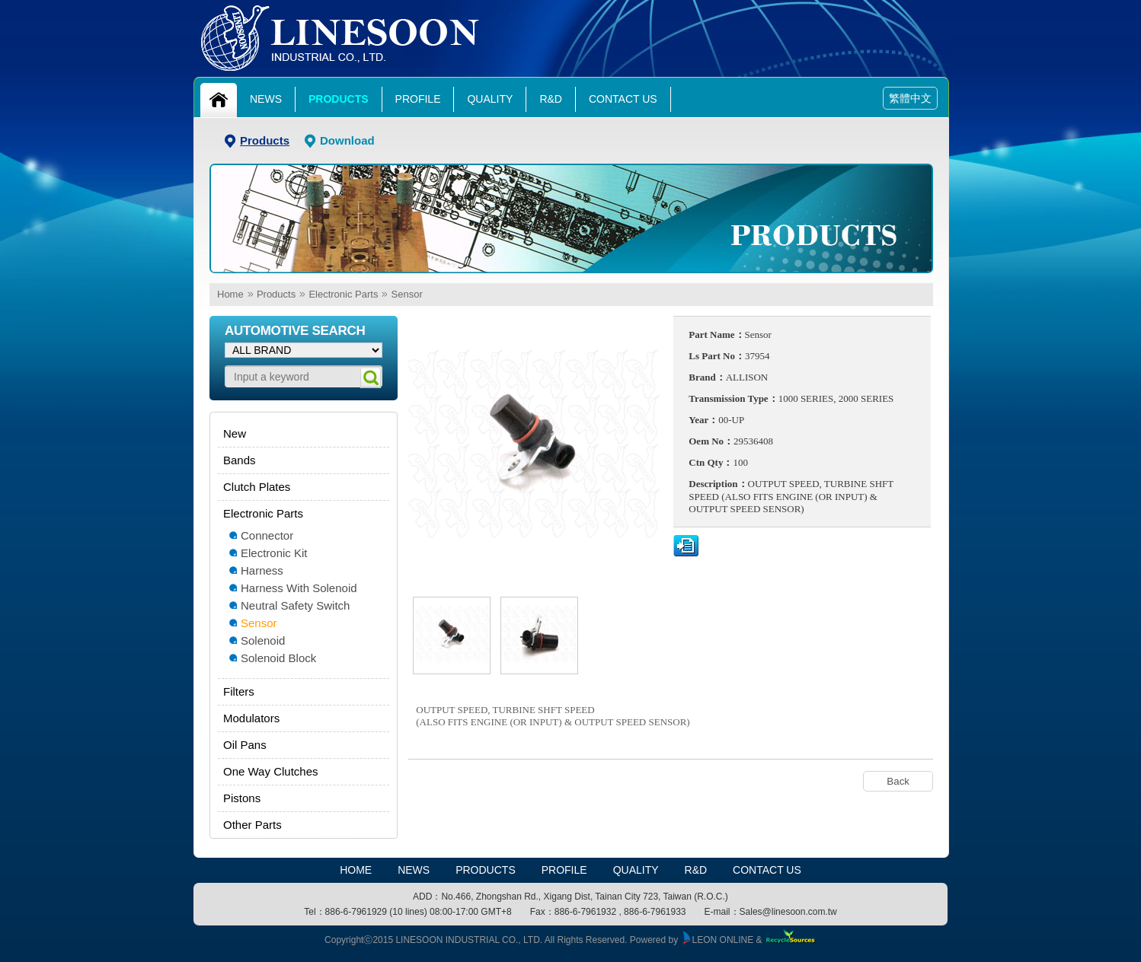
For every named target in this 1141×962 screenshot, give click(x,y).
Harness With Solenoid (299, 587)
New (234, 433)
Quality (490, 99)
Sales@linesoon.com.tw (788, 911)
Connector (267, 535)
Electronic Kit (274, 552)
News (266, 99)
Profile (418, 99)
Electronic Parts (343, 294)
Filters (238, 691)
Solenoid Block (278, 657)
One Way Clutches (270, 771)
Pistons (241, 798)
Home (230, 294)
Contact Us (623, 99)
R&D (550, 99)
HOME (356, 870)
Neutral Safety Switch (295, 605)
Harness (262, 570)
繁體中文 (910, 98)
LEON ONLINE (717, 940)
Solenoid (263, 640)
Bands (239, 460)
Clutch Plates (256, 486)
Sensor (407, 294)
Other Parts (252, 824)
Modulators (251, 718)
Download (347, 140)
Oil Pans (245, 744)
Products (338, 99)
